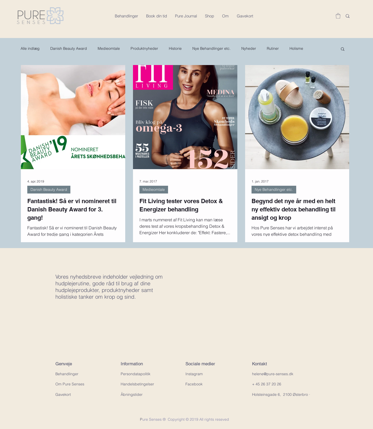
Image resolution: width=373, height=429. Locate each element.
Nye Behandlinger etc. (211, 48)
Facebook (194, 384)
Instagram (194, 373)
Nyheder (248, 48)
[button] (338, 15)
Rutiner (273, 48)
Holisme (296, 48)
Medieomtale (109, 48)
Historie (175, 48)
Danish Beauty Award (68, 48)
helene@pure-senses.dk (272, 373)
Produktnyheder (144, 48)
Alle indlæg (30, 48)
